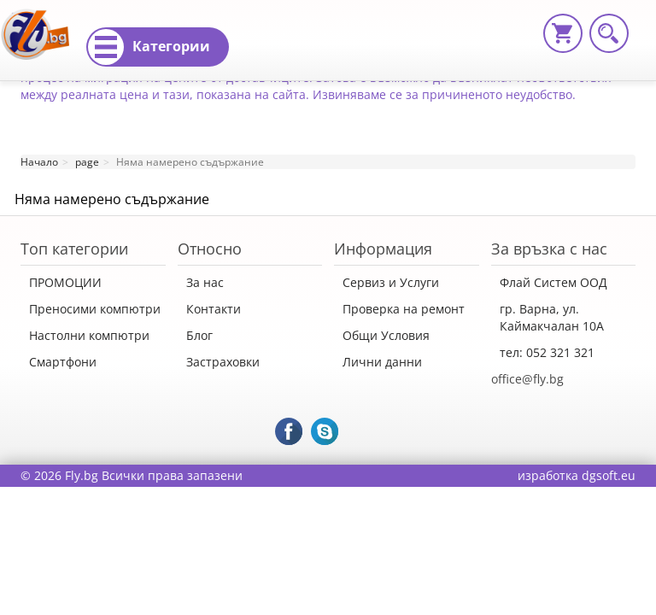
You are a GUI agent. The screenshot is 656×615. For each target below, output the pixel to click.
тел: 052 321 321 (547, 352)
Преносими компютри (95, 309)
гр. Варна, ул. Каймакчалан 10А (552, 317)
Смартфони (63, 362)
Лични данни (382, 362)
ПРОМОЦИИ (65, 282)
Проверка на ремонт (404, 309)
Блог (199, 335)
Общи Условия (386, 335)
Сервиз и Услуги (391, 282)
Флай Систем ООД (553, 282)
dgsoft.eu (609, 475)
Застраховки (223, 362)
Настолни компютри (89, 335)
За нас (205, 282)
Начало (39, 162)
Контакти (213, 309)
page (87, 162)
